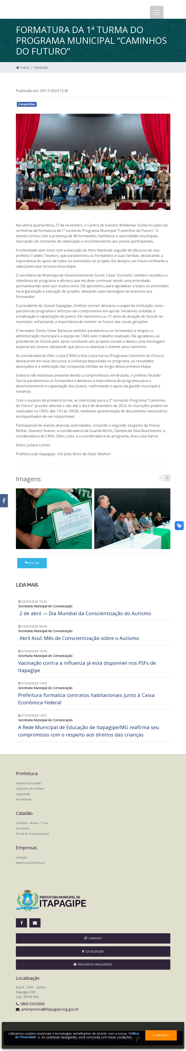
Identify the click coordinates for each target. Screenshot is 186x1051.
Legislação (23, 796)
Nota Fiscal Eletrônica (30, 865)
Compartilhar (26, 106)
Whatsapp (67, 107)
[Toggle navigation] (156, 13)
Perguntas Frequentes (93, 967)
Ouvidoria (22, 831)
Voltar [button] (32, 565)
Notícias (41, 69)
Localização (93, 954)
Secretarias (24, 801)
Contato (93, 940)
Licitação (22, 860)
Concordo (161, 1035)
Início (22, 69)
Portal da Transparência (32, 836)
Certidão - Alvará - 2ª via (32, 825)
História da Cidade (28, 785)
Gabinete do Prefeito (30, 791)
